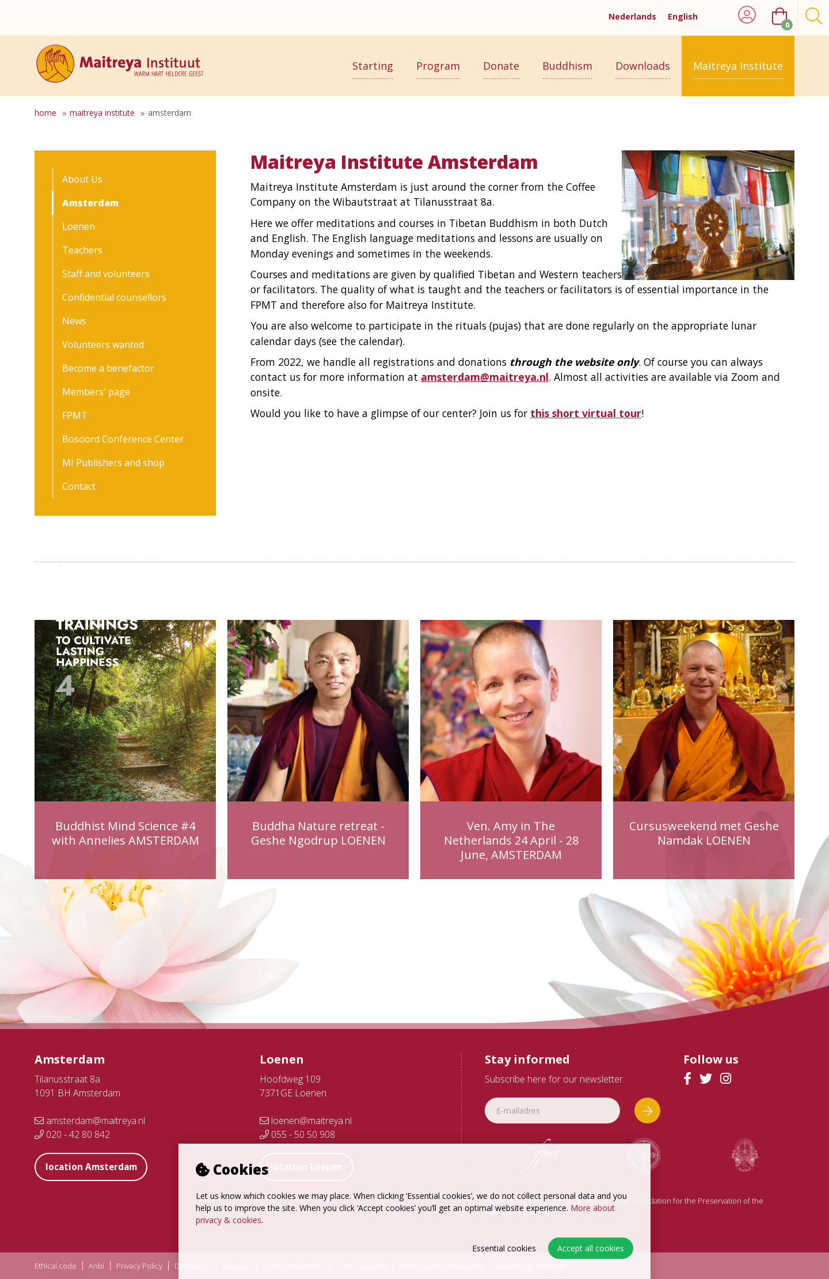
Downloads (642, 62)
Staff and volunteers (106, 273)
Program (438, 62)
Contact (79, 486)
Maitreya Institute (738, 62)
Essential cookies (504, 1248)
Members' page (96, 391)
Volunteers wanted (103, 344)
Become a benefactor (108, 368)
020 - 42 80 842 (72, 1134)
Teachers (82, 250)
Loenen (78, 226)
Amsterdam (169, 112)
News (74, 321)
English (683, 16)
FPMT (75, 415)
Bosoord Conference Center (123, 439)
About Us (82, 179)
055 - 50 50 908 (297, 1134)
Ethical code (56, 1266)
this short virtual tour (585, 413)
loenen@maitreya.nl (306, 1120)
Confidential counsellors (114, 297)
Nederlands (632, 16)
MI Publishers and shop (113, 462)
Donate (501, 62)
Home (45, 112)
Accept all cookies (590, 1248)
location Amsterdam (95, 1166)
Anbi (96, 1266)
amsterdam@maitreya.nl (90, 1120)
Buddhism (567, 62)
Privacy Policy (139, 1266)
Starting (372, 62)
